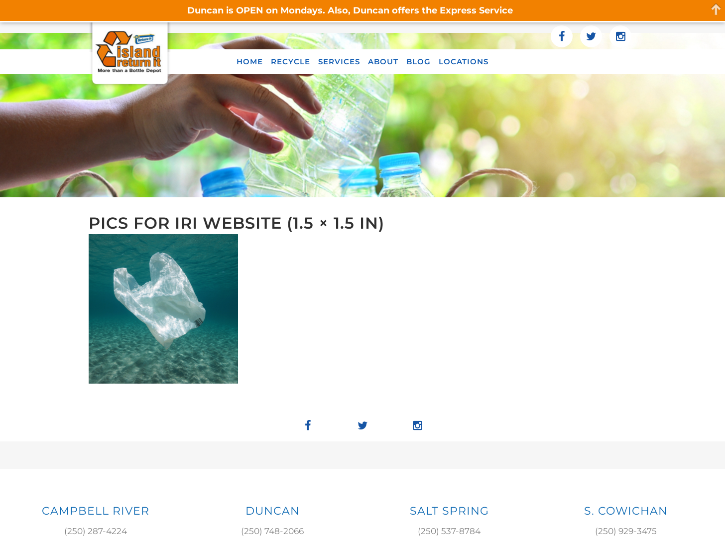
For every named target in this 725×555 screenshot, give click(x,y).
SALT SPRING (449, 511)
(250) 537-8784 (449, 531)
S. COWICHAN (626, 511)
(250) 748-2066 (272, 531)
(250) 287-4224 (95, 531)
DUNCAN (272, 511)
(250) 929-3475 (626, 531)
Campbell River (95, 511)
